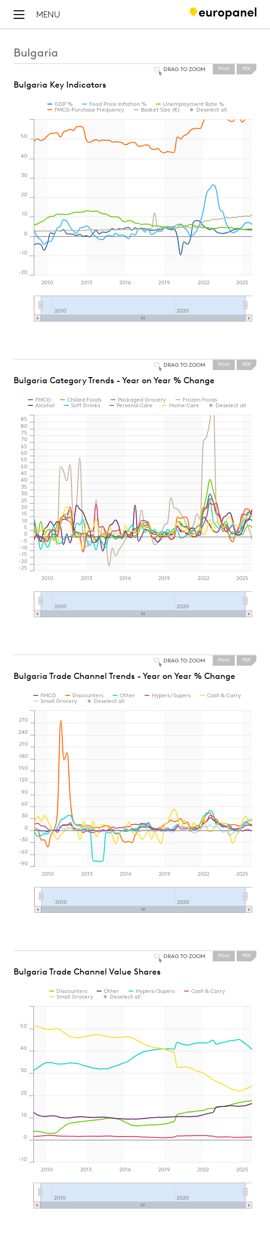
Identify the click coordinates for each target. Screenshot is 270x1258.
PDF (246, 69)
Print (223, 69)
